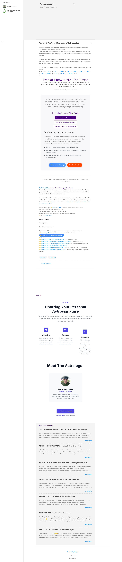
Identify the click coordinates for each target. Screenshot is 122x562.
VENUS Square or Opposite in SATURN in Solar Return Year (59, 479)
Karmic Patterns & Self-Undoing (65, 122)
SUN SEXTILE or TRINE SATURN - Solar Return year (56, 530)
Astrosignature (47, 4)
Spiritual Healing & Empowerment (65, 126)
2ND (55, 71)
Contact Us (60, 415)
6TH (81, 71)
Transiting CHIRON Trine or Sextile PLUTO (52, 239)
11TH (63, 73)
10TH (55, 73)
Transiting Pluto (57, 207)
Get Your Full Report (65, 411)
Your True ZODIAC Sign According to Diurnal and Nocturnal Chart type (63, 429)
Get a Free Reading (74, 165)
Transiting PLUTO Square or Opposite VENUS (53, 249)
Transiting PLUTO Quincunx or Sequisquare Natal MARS (56, 241)
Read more (88, 441)
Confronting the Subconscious (65, 118)
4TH (68, 71)
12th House (43, 257)
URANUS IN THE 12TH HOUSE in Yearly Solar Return (57, 496)
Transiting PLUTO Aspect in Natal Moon (52, 247)
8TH (42, 73)
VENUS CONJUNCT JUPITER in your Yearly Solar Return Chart (60, 446)
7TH (87, 71)
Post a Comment (46, 263)
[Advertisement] (104, 40)
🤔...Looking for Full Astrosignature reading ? (51, 235)
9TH (48, 73)
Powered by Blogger (73, 552)
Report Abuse (72, 558)
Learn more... (52, 202)
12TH (70, 73)
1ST (48, 71)
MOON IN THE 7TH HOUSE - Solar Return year (55, 513)
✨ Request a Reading (57, 165)
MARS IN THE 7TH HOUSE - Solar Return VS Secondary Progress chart (63, 463)
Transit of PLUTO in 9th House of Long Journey (54, 245)
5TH (74, 71)
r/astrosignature (46, 233)
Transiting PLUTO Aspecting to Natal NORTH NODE (55, 243)
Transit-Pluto (52, 257)
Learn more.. (48, 215)
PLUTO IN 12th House (45, 188)
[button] (91, 43)
